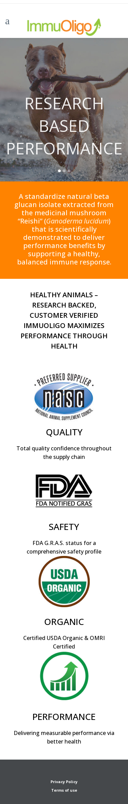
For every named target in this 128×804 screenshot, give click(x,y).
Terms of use (64, 790)
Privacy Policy (64, 781)
